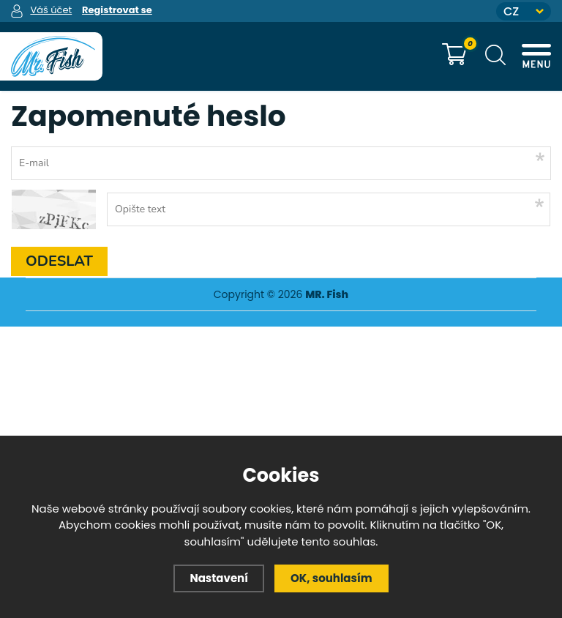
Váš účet (51, 10)
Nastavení (219, 578)
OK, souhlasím (331, 578)
